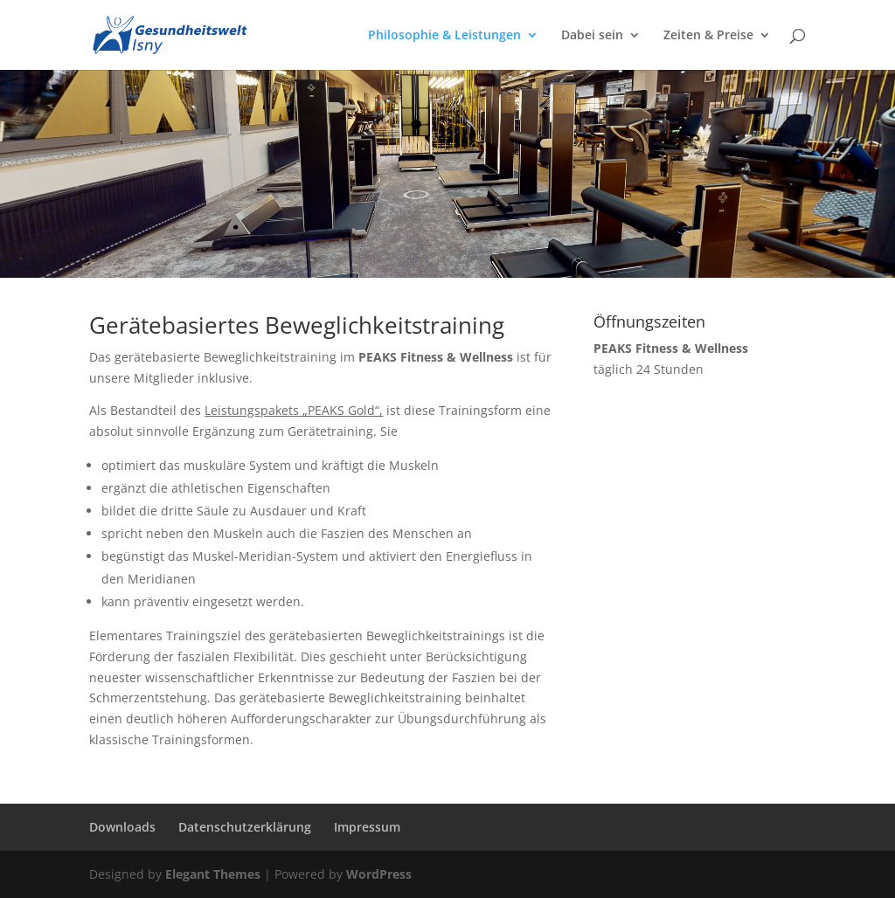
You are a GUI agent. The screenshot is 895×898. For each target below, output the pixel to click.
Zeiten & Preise (708, 36)
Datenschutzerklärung (244, 827)
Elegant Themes (212, 874)
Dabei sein (592, 36)
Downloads (122, 827)
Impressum (367, 827)
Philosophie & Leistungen (444, 36)
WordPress (379, 874)
